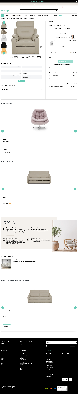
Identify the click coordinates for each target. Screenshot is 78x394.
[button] (67, 10)
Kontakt (21, 368)
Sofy (1, 360)
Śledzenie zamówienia (23, 370)
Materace (2, 358)
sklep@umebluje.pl (49, 355)
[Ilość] (54, 61)
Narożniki (2, 359)
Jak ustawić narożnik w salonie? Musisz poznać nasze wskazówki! (25, 261)
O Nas (21, 367)
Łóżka (2, 363)
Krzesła (2, 364)
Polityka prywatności (23, 355)
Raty (21, 357)
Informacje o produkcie (8, 85)
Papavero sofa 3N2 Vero (7, 193)
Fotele (2, 355)
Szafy (2, 362)
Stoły (1, 365)
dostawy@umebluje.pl (49, 361)
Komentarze (4, 89)
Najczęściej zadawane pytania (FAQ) (26, 363)
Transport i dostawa (23, 360)
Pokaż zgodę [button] (72, 345)
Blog (21, 369)
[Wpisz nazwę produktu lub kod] (39, 10)
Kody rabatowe (22, 365)
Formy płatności (23, 359)
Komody (2, 357)
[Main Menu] (2, 15)
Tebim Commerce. (13, 387)
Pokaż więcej (21, 80)
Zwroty (21, 364)
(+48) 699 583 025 (74, 6)
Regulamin (22, 358)
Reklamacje (22, 362)
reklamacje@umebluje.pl (50, 367)
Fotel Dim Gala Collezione (8, 136)
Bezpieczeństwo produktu (8, 94)
